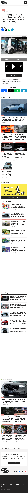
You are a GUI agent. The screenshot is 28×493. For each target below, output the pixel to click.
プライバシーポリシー (19, 484)
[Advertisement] (14, 264)
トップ (2, 448)
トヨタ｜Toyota (6, 81)
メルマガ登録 (15, 462)
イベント (19, 81)
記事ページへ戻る (15, 75)
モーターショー (5, 83)
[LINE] (9, 29)
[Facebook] (2, 29)
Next (26, 45)
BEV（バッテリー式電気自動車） (13, 79)
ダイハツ (4, 79)
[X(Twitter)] (22, 471)
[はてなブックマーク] (12, 29)
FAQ (7, 486)
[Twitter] (6, 29)
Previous (2, 45)
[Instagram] (25, 471)
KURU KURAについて (5, 484)
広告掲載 (11, 484)
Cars (6, 448)
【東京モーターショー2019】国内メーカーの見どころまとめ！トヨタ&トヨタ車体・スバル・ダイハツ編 (12, 448)
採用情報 (2, 486)
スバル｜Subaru (13, 81)
